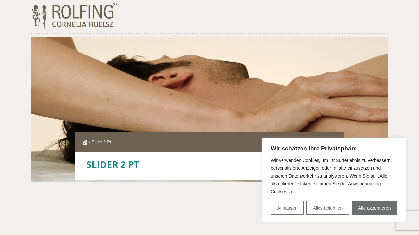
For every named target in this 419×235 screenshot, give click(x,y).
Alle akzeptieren (374, 208)
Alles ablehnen (328, 208)
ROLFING (74, 16)
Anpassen (287, 208)
